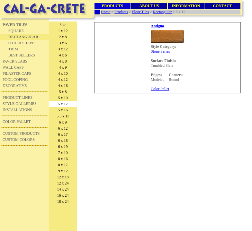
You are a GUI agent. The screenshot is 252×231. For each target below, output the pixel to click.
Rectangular (162, 12)
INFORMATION (186, 6)
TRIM (13, 49)
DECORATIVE (14, 85)
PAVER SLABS (15, 61)
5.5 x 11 (63, 116)
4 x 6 (63, 55)
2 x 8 (63, 37)
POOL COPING (15, 79)
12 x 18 (63, 177)
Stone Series (160, 51)
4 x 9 (63, 67)
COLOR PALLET (17, 121)
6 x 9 (63, 122)
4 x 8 (63, 61)
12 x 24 (63, 183)
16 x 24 (63, 195)
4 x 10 (63, 73)
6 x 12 (63, 128)
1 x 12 (63, 31)
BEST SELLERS (21, 55)
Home (105, 12)
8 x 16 (63, 159)
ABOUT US (149, 6)
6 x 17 (63, 134)
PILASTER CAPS (17, 73)
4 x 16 (63, 85)
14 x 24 (63, 189)
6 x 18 (63, 140)
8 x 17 (63, 165)
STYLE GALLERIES (20, 103)
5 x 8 (63, 92)
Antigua (157, 26)
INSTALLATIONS (17, 109)
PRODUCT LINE (16, 97)
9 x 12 (63, 171)
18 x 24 (63, 201)
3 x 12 (63, 49)
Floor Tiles (140, 12)
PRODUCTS (112, 6)
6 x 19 (63, 146)
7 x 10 (63, 152)
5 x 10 (63, 98)
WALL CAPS (13, 67)
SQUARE (16, 31)
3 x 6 (63, 43)
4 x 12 (63, 79)
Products (121, 12)
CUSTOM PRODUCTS (21, 133)
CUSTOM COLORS (19, 139)
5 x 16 (63, 110)
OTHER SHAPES (22, 43)
